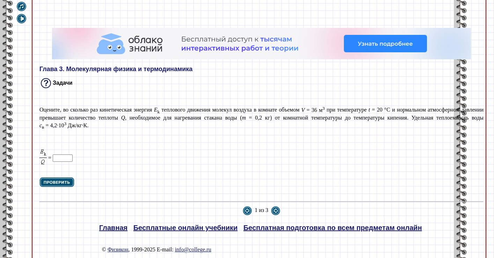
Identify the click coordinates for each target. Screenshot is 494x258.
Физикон (118, 249)
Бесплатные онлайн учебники (185, 228)
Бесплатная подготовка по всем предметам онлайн (332, 228)
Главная (113, 228)
